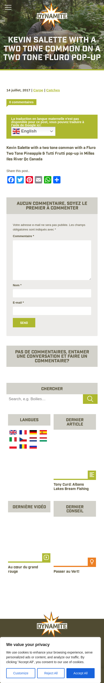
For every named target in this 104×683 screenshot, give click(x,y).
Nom (17, 285)
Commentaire (23, 236)
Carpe (38, 90)
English (25, 131)
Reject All (50, 673)
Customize (20, 673)
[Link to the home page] (52, 15)
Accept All (81, 673)
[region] (50, 660)
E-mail (18, 302)
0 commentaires (21, 102)
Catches (53, 90)
